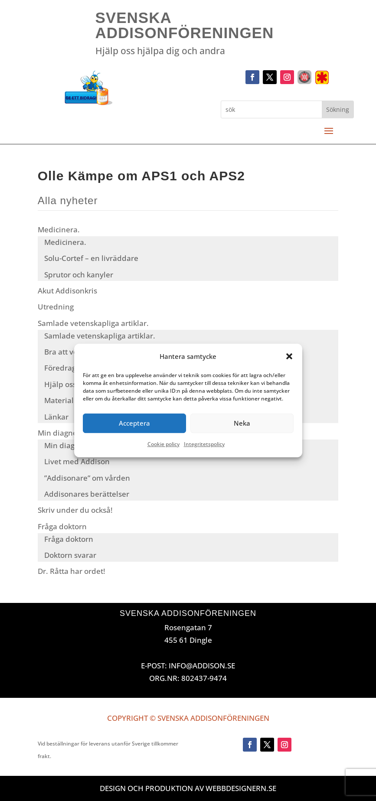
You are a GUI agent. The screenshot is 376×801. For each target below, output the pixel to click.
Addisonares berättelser (86, 494)
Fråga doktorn (62, 526)
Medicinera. (59, 229)
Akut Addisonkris (67, 291)
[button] (289, 356)
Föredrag (60, 368)
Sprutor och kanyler (78, 275)
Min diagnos (59, 433)
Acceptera (134, 423)
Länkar (56, 417)
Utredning (56, 307)
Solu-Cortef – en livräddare (91, 258)
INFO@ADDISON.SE (202, 666)
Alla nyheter (68, 200)
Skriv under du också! (75, 510)
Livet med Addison (77, 461)
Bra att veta (64, 352)
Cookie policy (163, 444)
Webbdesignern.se (241, 788)
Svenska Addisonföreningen (184, 25)
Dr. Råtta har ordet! (71, 571)
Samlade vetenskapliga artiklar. (93, 323)
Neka (242, 423)
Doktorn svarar (70, 555)
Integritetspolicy (204, 444)
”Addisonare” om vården (87, 478)
